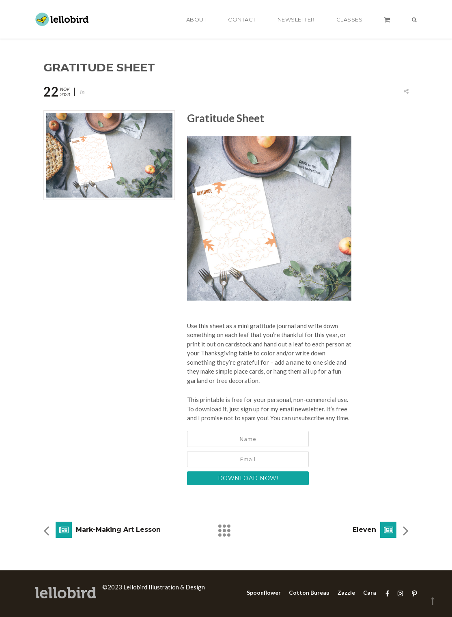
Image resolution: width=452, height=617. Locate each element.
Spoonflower (264, 592)
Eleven (364, 529)
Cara (369, 592)
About (196, 19)
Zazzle (346, 592)
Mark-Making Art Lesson (118, 529)
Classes (349, 19)
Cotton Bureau (309, 592)
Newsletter (296, 19)
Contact (242, 19)
